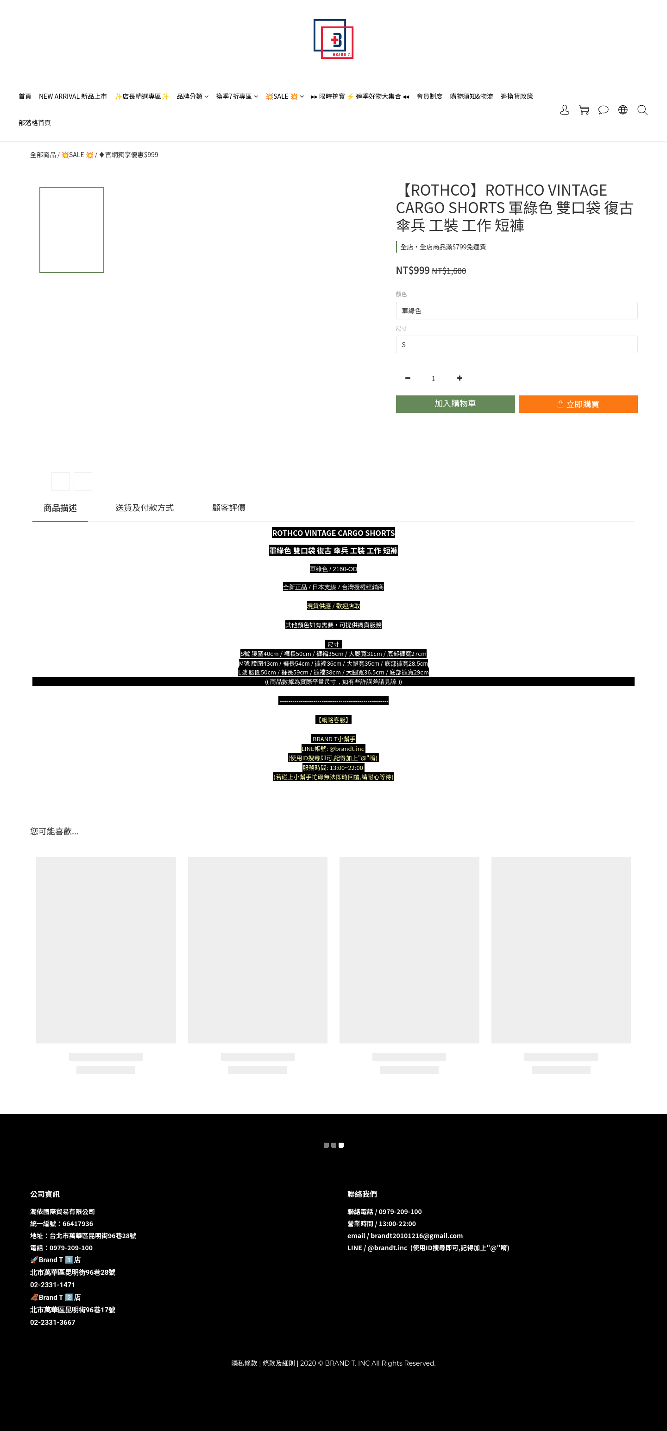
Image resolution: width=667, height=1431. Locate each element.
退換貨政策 (517, 96)
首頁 (25, 96)
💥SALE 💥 (284, 96)
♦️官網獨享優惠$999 (128, 154)
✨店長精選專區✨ (141, 96)
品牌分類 (192, 96)
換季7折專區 (237, 96)
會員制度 (429, 96)
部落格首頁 (35, 122)
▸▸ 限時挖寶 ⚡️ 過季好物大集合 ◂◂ (360, 96)
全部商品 (43, 154)
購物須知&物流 (471, 96)
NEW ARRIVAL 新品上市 (73, 96)
